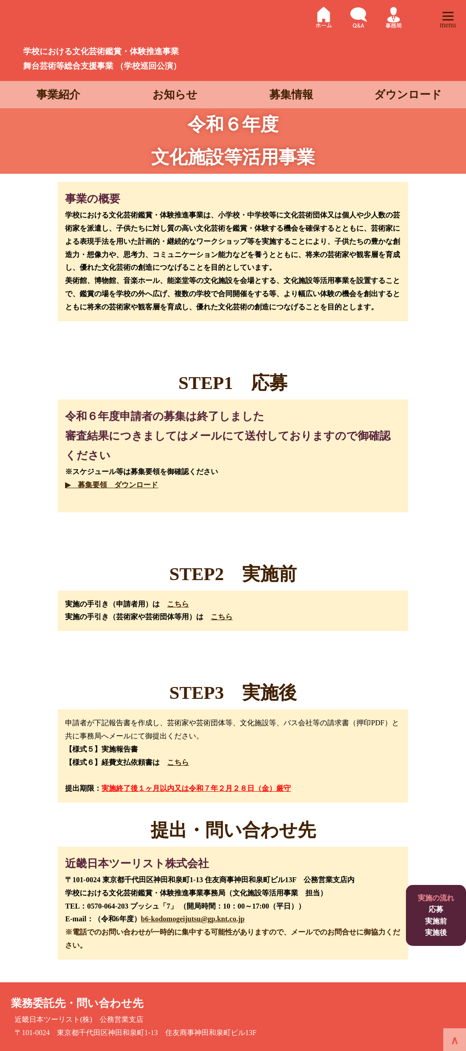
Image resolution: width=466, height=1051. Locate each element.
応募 (436, 909)
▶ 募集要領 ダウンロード (111, 485)
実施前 (436, 921)
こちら (178, 604)
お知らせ (175, 95)
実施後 (436, 932)
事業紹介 (58, 95)
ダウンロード (408, 95)
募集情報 (291, 95)
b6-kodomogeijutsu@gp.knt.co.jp (193, 919)
